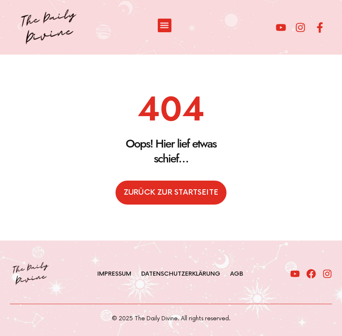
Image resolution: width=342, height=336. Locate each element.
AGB (236, 273)
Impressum (114, 273)
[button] (164, 25)
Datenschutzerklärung (180, 273)
